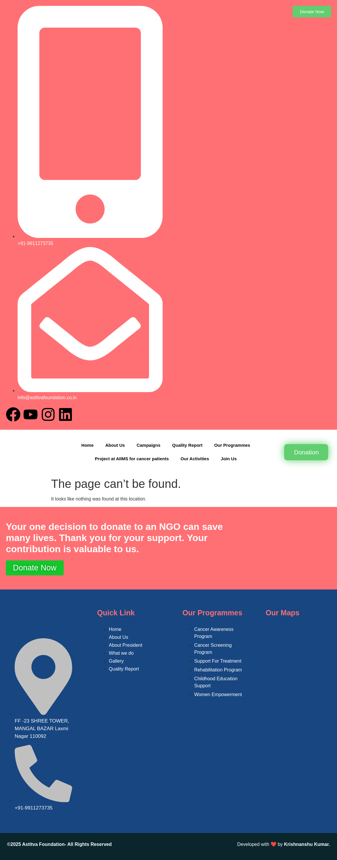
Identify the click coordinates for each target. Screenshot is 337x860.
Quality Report (187, 445)
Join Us (229, 458)
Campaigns (148, 445)
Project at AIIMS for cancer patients (132, 458)
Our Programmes (232, 445)
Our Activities (195, 458)
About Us (115, 445)
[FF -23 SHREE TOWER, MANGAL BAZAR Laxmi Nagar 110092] (300, 661)
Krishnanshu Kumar (306, 844)
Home (87, 445)
